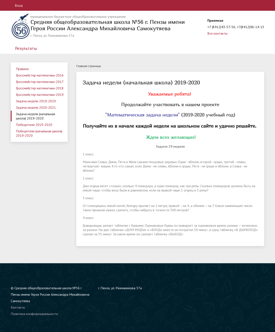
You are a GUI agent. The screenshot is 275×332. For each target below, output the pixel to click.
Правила (22, 69)
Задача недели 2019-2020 (36, 101)
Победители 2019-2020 (34, 124)
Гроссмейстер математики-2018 (40, 88)
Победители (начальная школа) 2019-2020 (39, 133)
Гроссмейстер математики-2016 (40, 75)
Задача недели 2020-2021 (36, 107)
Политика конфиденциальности (34, 314)
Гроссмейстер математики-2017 (40, 82)
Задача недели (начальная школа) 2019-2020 (35, 116)
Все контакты (217, 33)
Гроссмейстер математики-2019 (40, 94)
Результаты (26, 48)
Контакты (18, 307)
